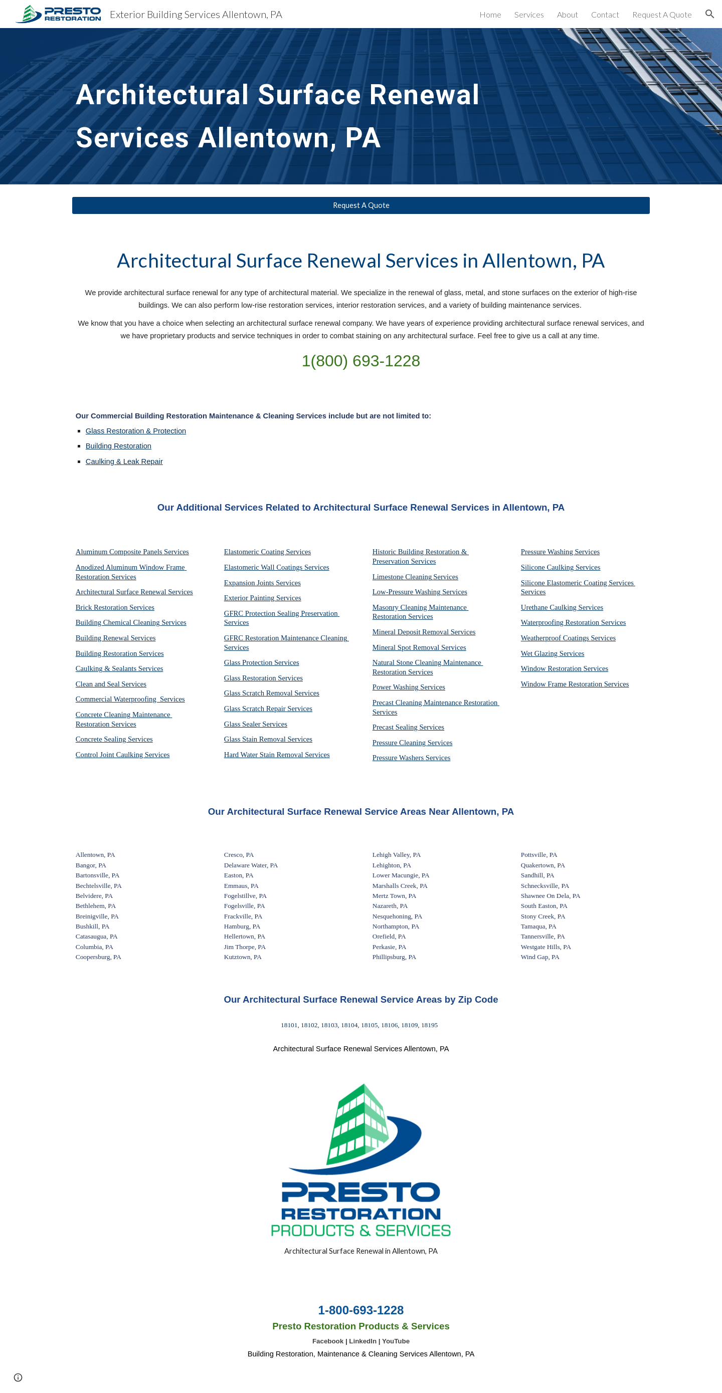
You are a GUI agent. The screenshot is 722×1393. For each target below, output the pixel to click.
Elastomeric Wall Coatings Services (276, 567)
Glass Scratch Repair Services (268, 709)
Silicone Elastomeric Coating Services (577, 583)
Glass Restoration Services (263, 678)
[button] (710, 14)
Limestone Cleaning (402, 577)
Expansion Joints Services (262, 583)
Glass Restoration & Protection (136, 431)
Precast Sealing (396, 727)
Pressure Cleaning (400, 743)
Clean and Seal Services (111, 684)
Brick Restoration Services (115, 607)
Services (445, 577)
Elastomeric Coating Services (267, 552)
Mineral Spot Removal (407, 647)
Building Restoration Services (120, 653)
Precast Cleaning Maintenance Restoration (436, 703)
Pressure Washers (399, 758)
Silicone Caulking (548, 567)
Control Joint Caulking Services (123, 755)
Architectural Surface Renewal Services (134, 592)
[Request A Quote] (361, 205)
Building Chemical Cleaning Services (131, 622)
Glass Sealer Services (255, 724)
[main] (287, 106)
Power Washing (396, 687)
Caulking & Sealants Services (119, 668)
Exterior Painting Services (262, 598)
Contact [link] (605, 14)
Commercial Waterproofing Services (130, 699)
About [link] (567, 14)
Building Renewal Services (116, 638)
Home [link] (490, 14)
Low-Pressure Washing (407, 592)
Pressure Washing (548, 552)
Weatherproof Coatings (556, 638)
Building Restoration (118, 446)
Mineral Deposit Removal (412, 632)
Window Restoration (552, 668)
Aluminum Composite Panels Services (132, 552)
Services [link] (529, 14)
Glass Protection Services (261, 662)
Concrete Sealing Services (114, 739)
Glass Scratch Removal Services (271, 693)
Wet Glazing (540, 653)
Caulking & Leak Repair (124, 461)
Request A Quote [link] (662, 14)
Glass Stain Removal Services (268, 739)
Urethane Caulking (550, 607)
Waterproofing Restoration (561, 622)
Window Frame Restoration (562, 684)
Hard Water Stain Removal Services (277, 755)
